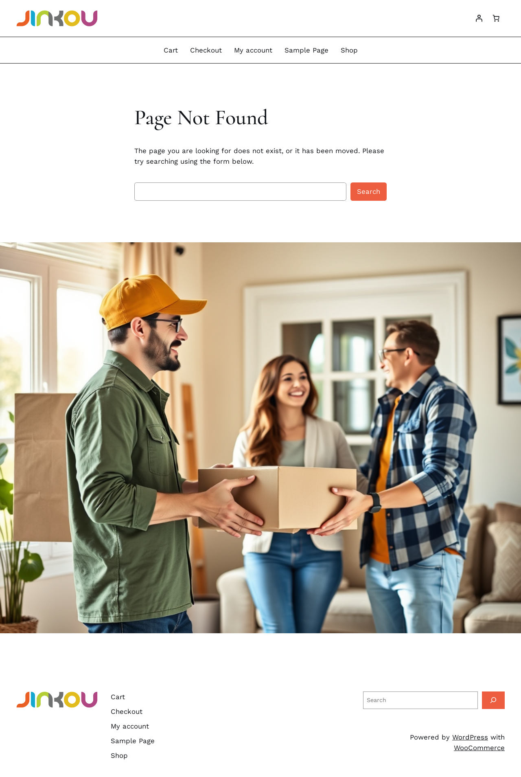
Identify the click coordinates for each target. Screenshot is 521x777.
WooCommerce (479, 748)
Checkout (206, 50)
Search (368, 191)
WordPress (470, 737)
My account (253, 50)
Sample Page (306, 50)
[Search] (493, 700)
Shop (349, 50)
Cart (171, 50)
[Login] (479, 18)
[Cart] (496, 18)
